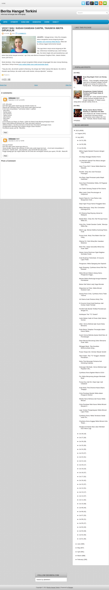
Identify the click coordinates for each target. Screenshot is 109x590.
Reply (5, 132)
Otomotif (14, 22)
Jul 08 (81, 511)
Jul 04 (81, 527)
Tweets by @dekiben (43, 579)
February (80, 559)
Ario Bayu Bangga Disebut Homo (90, 157)
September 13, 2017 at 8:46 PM (16, 100)
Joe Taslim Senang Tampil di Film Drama (92, 188)
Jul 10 (81, 504)
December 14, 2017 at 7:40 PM (16, 140)
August (79, 133)
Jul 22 (81, 457)
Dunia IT (56, 22)
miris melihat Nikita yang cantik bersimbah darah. (34, 64)
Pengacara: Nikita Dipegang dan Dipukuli (92, 263)
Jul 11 (81, 500)
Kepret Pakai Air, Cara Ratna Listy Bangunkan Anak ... (90, 199)
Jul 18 (81, 472)
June (79, 544)
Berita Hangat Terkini (19, 11)
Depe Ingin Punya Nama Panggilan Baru (92, 204)
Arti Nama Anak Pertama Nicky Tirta (91, 299)
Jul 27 (81, 437)
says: (18, 98)
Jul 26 (81, 441)
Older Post (69, 85)
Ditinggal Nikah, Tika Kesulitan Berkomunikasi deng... (89, 347)
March (79, 555)
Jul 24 (81, 449)
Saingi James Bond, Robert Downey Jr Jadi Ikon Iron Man (93, 110)
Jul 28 (81, 434)
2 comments (22, 33)
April (78, 552)
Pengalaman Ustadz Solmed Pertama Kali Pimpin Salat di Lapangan (93, 93)
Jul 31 (81, 140)
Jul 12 (81, 496)
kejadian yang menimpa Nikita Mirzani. (48, 41)
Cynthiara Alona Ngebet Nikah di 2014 (91, 372)
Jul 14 (81, 488)
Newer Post (3, 85)
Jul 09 (81, 508)
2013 (77, 130)
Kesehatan (37, 22)
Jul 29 (81, 148)
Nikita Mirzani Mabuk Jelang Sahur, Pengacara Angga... (90, 274)
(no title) (76, 73)
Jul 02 (81, 535)
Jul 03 (81, 531)
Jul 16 (81, 480)
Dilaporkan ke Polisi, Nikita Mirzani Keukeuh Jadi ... (90, 289)
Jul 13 (81, 492)
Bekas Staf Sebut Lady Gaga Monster (91, 284)
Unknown (12, 98)
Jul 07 (81, 515)
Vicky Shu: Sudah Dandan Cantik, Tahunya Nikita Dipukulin (32, 29)
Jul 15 (81, 484)
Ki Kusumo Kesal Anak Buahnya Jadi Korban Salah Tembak (91, 304)
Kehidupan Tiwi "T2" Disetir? (88, 314)
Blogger (70, 587)
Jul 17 (81, 476)
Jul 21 (81, 461)
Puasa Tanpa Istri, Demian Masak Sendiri (92, 352)
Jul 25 (81, 445)
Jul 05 (81, 523)
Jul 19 (81, 469)
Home (3, 3)
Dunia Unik (25, 22)
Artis (5, 22)
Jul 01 (81, 539)
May (78, 548)
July (78, 137)
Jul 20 (81, 465)
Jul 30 (81, 144)
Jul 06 (81, 519)
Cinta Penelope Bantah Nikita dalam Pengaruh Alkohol (91, 394)
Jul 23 (81, 453)
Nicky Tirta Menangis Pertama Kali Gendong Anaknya (90, 362)
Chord (46, 22)
